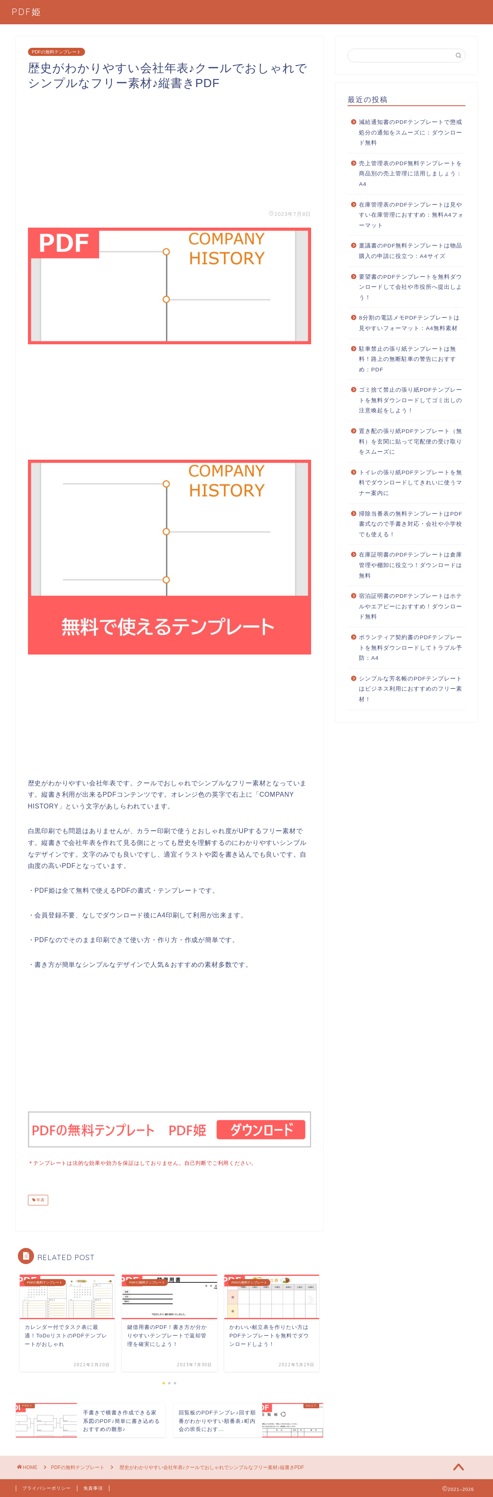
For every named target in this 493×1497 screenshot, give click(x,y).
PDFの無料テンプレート (56, 51)
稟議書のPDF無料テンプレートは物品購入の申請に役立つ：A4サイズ (410, 251)
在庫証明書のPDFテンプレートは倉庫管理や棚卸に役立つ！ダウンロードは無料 (410, 565)
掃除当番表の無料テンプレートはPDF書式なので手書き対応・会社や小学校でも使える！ (410, 524)
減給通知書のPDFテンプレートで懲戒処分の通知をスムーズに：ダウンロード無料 (410, 132)
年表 (40, 1199)
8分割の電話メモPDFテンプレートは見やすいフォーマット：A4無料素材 (409, 323)
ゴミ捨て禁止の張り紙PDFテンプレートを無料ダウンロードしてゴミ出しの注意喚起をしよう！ (410, 400)
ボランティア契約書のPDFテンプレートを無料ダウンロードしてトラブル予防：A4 (410, 647)
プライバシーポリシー (46, 1487)
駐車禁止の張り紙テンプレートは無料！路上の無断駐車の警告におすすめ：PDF (407, 359)
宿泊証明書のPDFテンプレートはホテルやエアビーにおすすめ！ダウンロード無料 (410, 606)
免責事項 (93, 1487)
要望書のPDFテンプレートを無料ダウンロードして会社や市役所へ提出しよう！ (410, 287)
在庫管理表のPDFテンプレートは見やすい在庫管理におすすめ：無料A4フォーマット (411, 215)
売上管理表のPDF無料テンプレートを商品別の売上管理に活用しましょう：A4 (410, 173)
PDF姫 (27, 11)
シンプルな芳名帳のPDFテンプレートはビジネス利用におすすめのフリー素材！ (410, 689)
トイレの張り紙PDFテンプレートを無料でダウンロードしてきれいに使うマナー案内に (410, 482)
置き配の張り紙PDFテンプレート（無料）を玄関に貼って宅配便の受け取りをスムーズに (410, 441)
